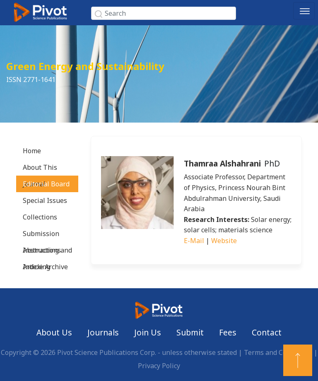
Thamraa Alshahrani (222, 163)
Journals (103, 332)
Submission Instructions (42, 235)
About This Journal (40, 169)
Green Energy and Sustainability (85, 66)
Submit (190, 332)
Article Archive (45, 266)
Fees (227, 332)
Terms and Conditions (278, 352)
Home (32, 150)
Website (224, 240)
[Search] (163, 13)
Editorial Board (46, 183)
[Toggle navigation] (304, 10)
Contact (267, 332)
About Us (54, 332)
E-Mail (194, 240)
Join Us (147, 332)
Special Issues (45, 200)
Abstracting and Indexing (47, 252)
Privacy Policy (159, 365)
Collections (40, 217)
